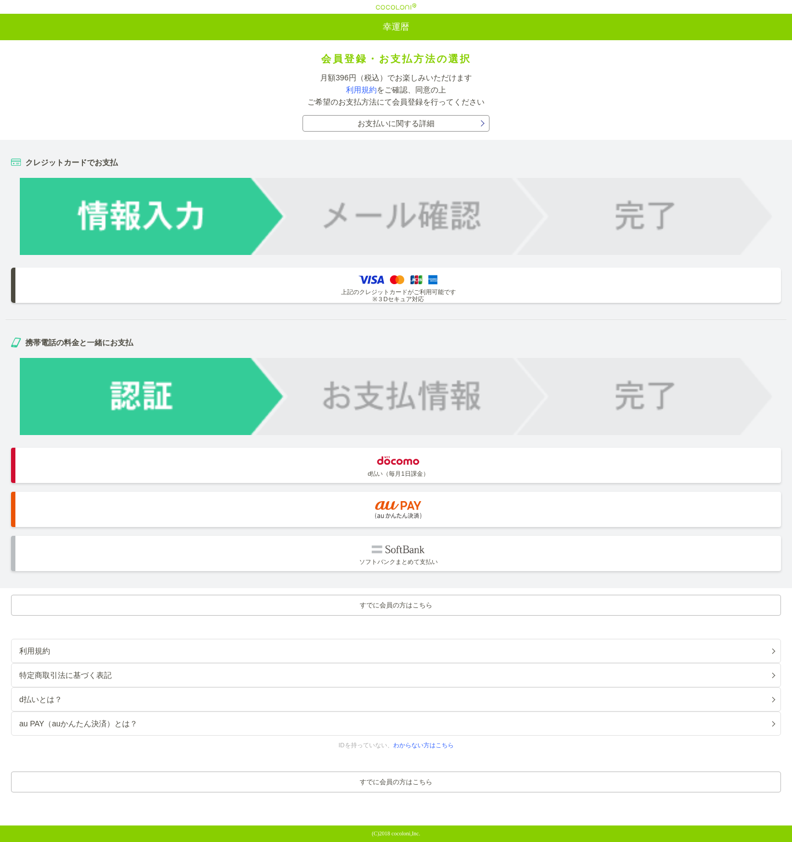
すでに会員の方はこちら (396, 605)
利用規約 (361, 89)
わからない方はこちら (423, 745)
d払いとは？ (40, 699)
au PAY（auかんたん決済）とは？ (78, 723)
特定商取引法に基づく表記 (65, 675)
